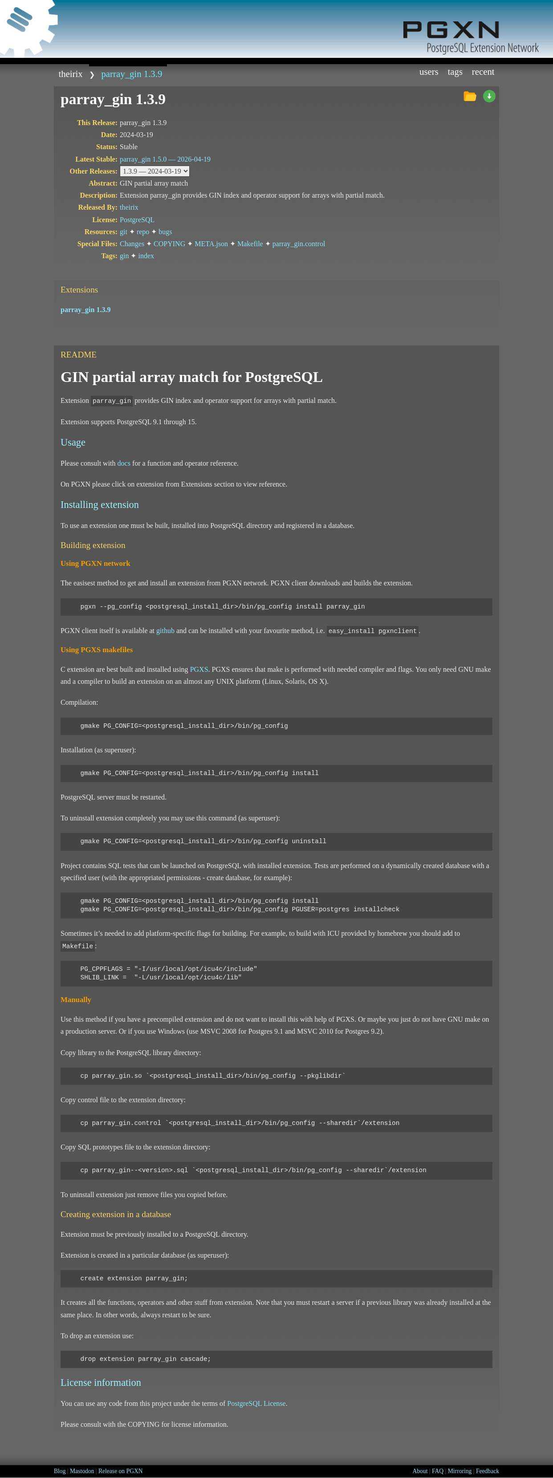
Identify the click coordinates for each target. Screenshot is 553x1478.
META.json (211, 244)
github (165, 630)
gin (124, 256)
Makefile (250, 244)
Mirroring (460, 1471)
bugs (165, 232)
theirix (70, 74)
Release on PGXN (120, 1471)
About (419, 1471)
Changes (132, 244)
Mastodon (82, 1471)
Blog (59, 1471)
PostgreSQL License (256, 1403)
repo (143, 232)
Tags (455, 71)
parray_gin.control (298, 244)
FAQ (437, 1471)
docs (124, 463)
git (123, 232)
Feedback (487, 1471)
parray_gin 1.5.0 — (165, 159)
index (146, 256)
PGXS (199, 669)
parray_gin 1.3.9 (131, 74)
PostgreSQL (137, 219)
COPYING (169, 244)
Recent (483, 71)
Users (429, 71)
